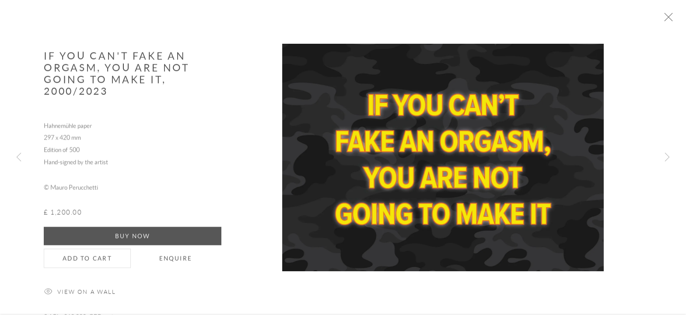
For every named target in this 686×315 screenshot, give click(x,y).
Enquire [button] (175, 263)
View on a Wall (80, 297)
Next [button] (667, 157)
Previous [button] (19, 157)
